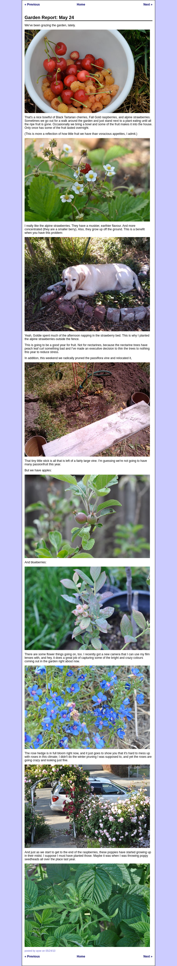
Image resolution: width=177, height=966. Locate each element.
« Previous (32, 4)
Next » (147, 4)
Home (81, 4)
